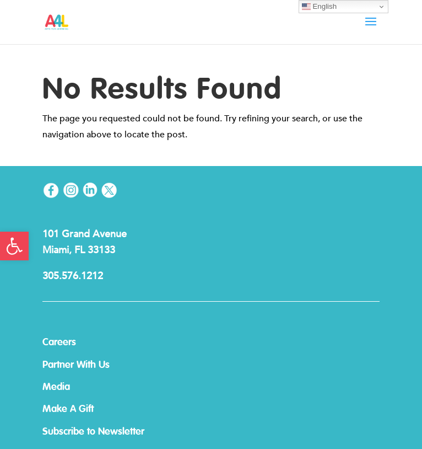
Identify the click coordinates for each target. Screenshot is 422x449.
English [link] (319, 6)
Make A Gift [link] (68, 409)
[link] (14, 246)
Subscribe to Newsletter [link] (93, 432)
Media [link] (56, 387)
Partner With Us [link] (76, 365)
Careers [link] (59, 343)
